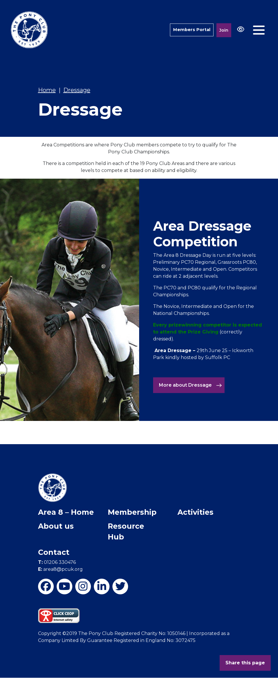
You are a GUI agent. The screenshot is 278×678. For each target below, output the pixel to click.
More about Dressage (190, 385)
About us (56, 526)
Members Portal (191, 30)
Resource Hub (126, 531)
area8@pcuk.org (60, 569)
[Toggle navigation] (259, 30)
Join (223, 30)
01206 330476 (57, 562)
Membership (132, 512)
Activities (195, 512)
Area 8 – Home (66, 512)
